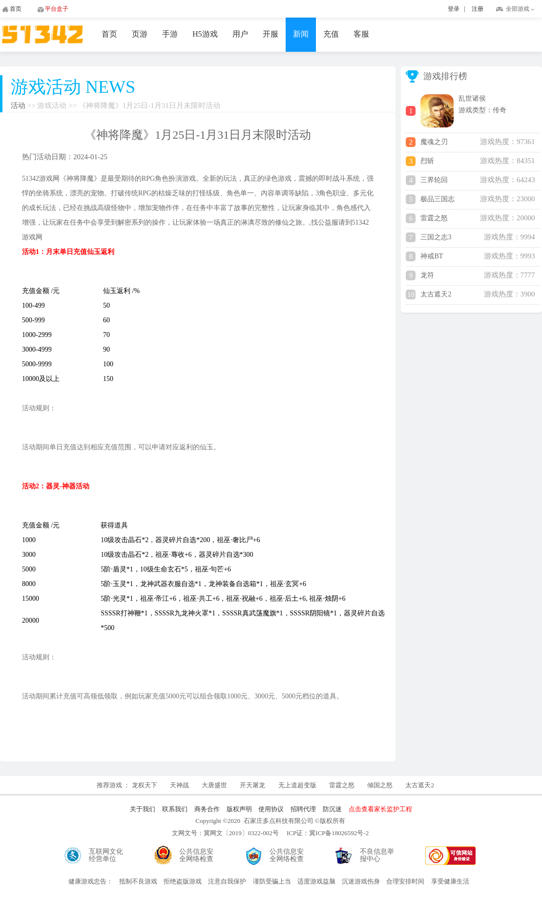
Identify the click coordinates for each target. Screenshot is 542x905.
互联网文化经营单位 (106, 855)
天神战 (180, 785)
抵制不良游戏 (138, 881)
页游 (139, 34)
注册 (477, 8)
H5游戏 (205, 34)
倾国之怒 (380, 785)
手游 (170, 34)
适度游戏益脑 (316, 881)
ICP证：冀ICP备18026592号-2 (328, 833)
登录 (453, 8)
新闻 (301, 34)
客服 (361, 34)
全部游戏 (517, 8)
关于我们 (142, 809)
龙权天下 (145, 785)
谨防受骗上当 (272, 881)
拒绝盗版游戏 (183, 881)
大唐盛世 (214, 785)
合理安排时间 (405, 881)
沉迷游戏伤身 (361, 881)
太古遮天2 (419, 785)
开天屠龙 (252, 785)
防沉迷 (332, 809)
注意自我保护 (227, 881)
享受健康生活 (450, 881)
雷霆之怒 (341, 785)
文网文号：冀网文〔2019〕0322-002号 (225, 833)
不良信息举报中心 (377, 855)
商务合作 (207, 809)
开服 (270, 34)
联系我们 (175, 809)
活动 (18, 105)
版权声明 (239, 809)
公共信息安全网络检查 (196, 855)
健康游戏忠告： (90, 881)
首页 (109, 34)
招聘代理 (303, 809)
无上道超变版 (298, 785)
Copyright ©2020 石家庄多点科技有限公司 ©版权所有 (270, 820)
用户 (240, 34)
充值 (331, 34)
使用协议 (271, 809)
